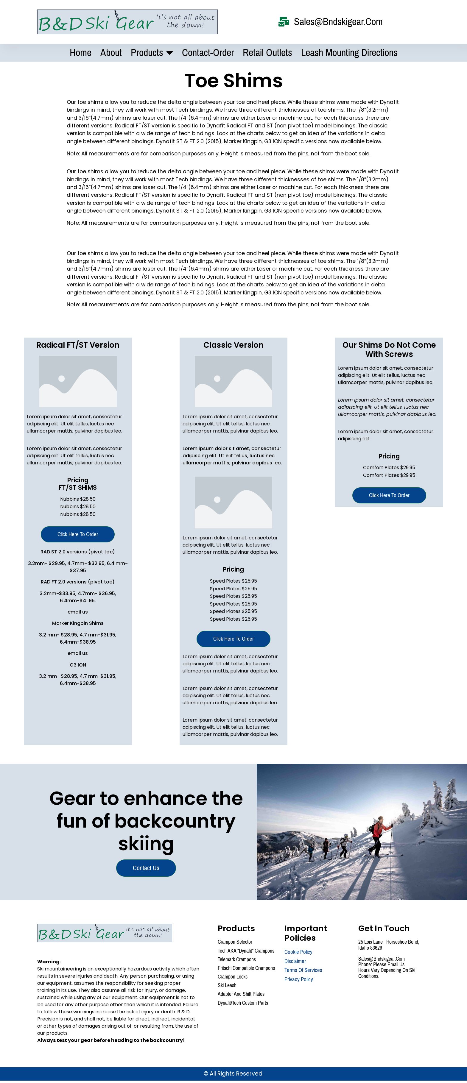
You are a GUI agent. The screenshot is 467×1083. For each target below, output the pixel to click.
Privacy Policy (298, 982)
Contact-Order (208, 53)
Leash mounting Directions (349, 53)
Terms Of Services (303, 973)
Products (152, 53)
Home (80, 53)
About (111, 53)
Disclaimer (295, 964)
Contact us (147, 870)
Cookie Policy (298, 954)
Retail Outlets (267, 53)
